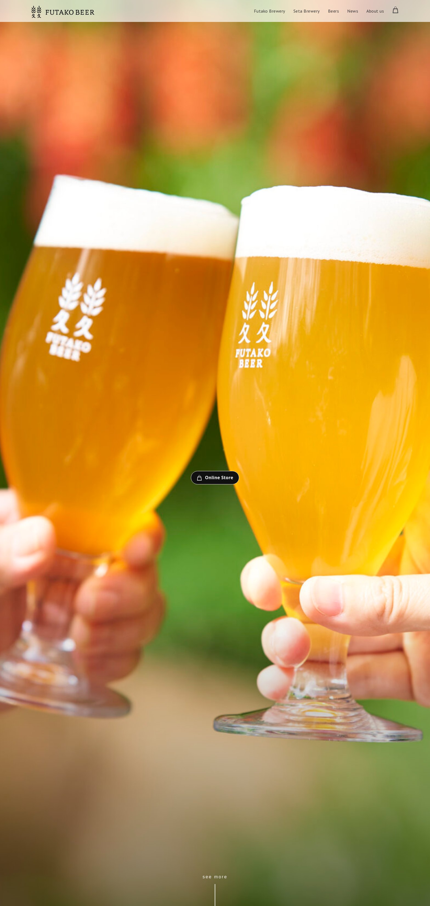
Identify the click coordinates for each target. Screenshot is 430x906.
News (352, 11)
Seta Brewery (306, 11)
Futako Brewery (269, 11)
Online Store (215, 478)
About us (375, 11)
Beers (333, 11)
